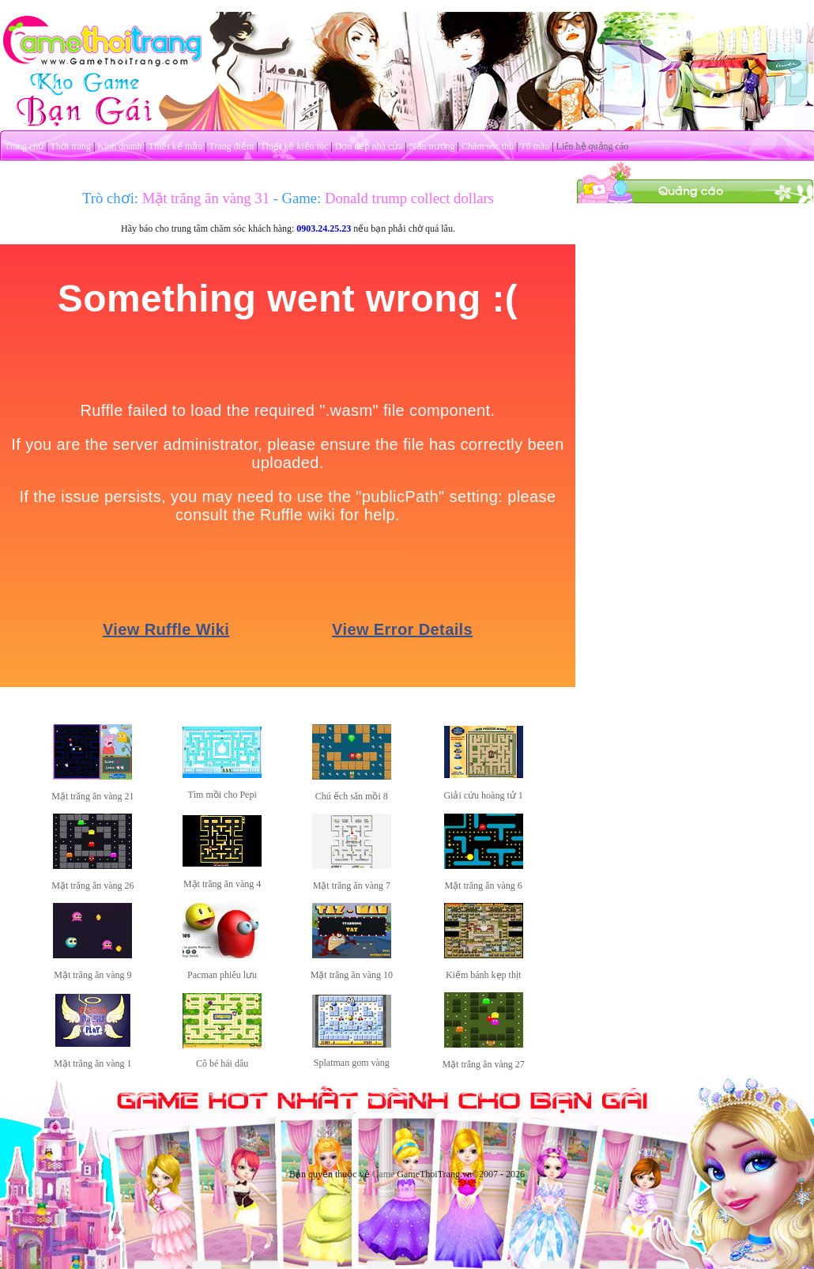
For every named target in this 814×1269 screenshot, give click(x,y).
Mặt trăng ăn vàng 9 (92, 974)
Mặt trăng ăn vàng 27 (483, 1064)
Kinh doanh (119, 146)
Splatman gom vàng (352, 1062)
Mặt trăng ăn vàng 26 (92, 885)
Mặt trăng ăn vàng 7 (351, 885)
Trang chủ (24, 146)
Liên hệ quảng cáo (592, 146)
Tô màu (534, 146)
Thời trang (71, 146)
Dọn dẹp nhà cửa (369, 146)
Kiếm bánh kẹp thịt (483, 974)
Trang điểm (231, 146)
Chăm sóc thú (488, 146)
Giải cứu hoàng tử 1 (482, 795)
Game (383, 1174)
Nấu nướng (432, 146)
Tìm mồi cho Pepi (221, 794)
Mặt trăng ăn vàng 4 (222, 883)
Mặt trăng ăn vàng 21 (92, 796)
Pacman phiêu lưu (222, 974)
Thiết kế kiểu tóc (294, 146)
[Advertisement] (695, 303)
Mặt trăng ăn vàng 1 (92, 1063)
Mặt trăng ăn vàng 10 (352, 974)
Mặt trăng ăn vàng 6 (483, 885)
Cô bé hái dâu (222, 1063)
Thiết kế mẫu (175, 146)
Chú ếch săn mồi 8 (351, 796)
